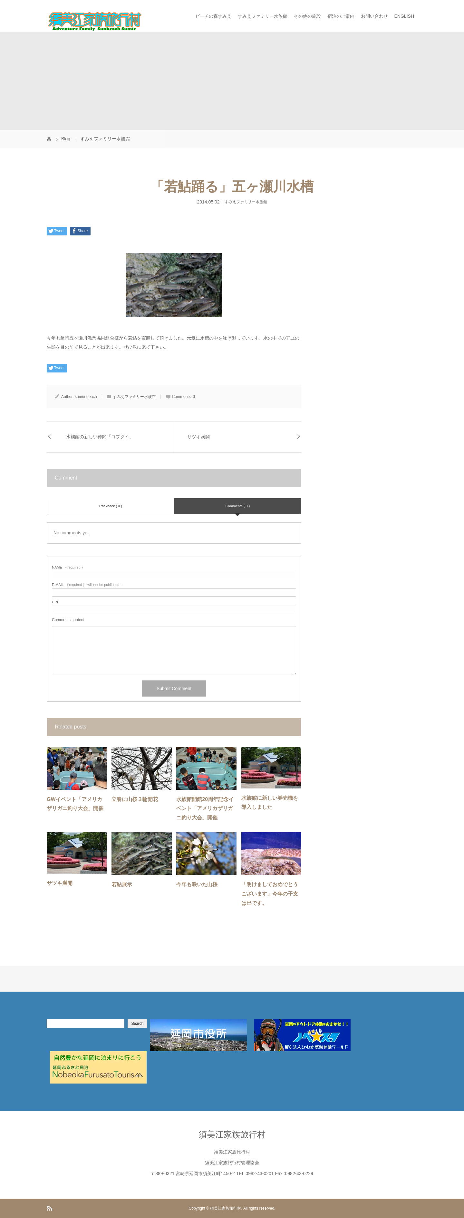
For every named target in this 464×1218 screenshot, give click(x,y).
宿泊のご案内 (340, 16)
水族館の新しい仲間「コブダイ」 (100, 436)
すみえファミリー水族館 (262, 16)
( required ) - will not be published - (86, 585)
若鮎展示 (121, 884)
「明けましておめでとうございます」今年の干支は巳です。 (269, 894)
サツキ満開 (198, 436)
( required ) (67, 567)
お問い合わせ (374, 16)
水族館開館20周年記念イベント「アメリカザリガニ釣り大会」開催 (205, 809)
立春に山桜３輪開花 (134, 799)
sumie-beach (86, 396)
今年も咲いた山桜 (197, 884)
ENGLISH (404, 16)
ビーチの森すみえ (213, 16)
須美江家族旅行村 (232, 1134)
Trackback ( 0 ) (110, 506)
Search (137, 1023)
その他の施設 (307, 16)
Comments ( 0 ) (238, 506)
